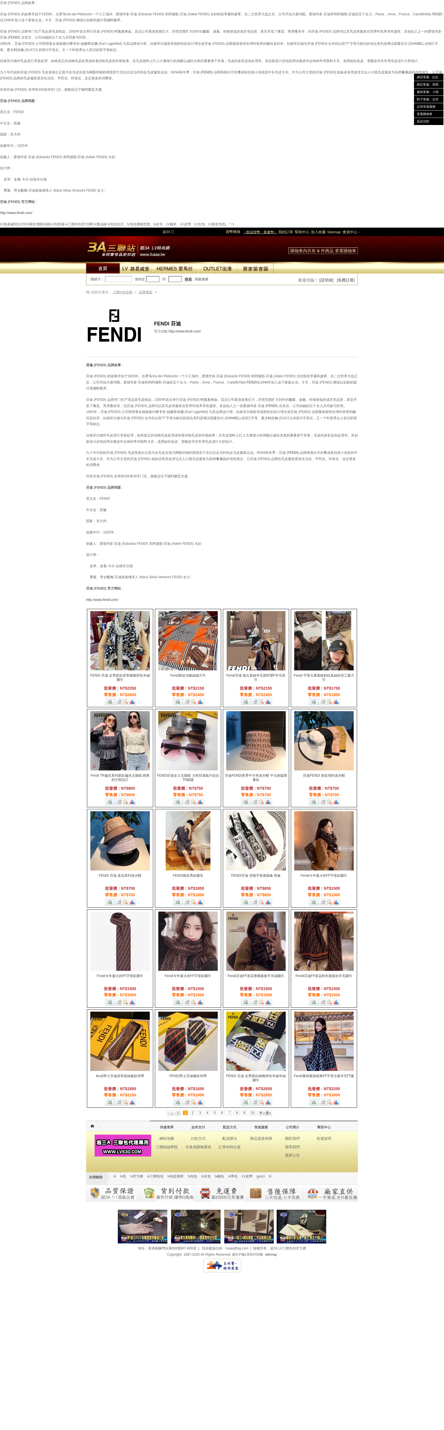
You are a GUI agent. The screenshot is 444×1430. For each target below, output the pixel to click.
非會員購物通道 (198, 1147)
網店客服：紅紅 (428, 77)
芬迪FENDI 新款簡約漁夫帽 (324, 776)
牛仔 (322, 61)
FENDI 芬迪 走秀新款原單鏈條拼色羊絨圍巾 (120, 677)
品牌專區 (145, 292)
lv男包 (233, 1176)
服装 (206, 31)
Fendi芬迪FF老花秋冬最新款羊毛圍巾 (324, 976)
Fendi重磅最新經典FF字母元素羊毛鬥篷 (324, 1076)
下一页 (265, 1113)
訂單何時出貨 (230, 1147)
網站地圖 (166, 1138)
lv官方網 (136, 1176)
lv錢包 (219, 1176)
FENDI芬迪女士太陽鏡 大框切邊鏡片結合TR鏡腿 (188, 778)
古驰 (20, 50)
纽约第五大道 (91, 90)
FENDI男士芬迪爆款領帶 (188, 1076)
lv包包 (192, 1176)
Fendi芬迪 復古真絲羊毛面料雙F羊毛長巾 (256, 677)
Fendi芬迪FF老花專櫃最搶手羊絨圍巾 (256, 976)
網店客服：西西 (428, 84)
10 (252, 1113)
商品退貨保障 (261, 1138)
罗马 (62, 14)
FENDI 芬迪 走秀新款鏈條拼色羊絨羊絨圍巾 (256, 1078)
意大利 (12, 50)
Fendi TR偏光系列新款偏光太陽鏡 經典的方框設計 (120, 778)
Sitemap (334, 232)
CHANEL (416, 44)
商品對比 (132, 701)
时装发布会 (122, 31)
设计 (100, 20)
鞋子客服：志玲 (428, 99)
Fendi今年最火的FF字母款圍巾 (324, 876)
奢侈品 (407, 72)
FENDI (437, 14)
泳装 (216, 31)
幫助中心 (302, 232)
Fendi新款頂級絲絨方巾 (188, 675)
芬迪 (89, 365)
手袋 (227, 14)
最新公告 (292, 1155)
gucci (261, 1176)
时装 (113, 20)
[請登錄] (326, 280)
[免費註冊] (346, 280)
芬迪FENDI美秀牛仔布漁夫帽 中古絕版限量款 (256, 778)
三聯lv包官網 (122, 292)
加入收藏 (318, 232)
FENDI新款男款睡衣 (188, 876)
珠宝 (281, 31)
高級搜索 (201, 279)
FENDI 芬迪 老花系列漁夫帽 (120, 876)
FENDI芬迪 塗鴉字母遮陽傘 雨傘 (256, 876)
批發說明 (324, 1138)
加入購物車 (109, 701)
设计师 (68, 44)
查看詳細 (126, 701)
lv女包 (206, 1176)
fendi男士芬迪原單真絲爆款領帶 (120, 1076)
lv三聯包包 (155, 1176)
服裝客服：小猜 (428, 92)
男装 (7, 190)
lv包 (128, 247)
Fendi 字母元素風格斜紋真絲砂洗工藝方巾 (324, 677)
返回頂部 (423, 121)
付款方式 (198, 1138)
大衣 (197, 61)
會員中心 (350, 232)
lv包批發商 (176, 1176)
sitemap (271, 1255)
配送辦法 (229, 1138)
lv (115, 1176)
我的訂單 (285, 232)
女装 (103, 566)
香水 (297, 31)
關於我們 (292, 1138)
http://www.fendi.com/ (16, 213)
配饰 (24, 190)
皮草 (237, 14)
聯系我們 (292, 1147)
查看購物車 (345, 250)
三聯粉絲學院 (167, 1147)
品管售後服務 (426, 106)
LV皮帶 (247, 1176)
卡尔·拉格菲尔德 (85, 44)
